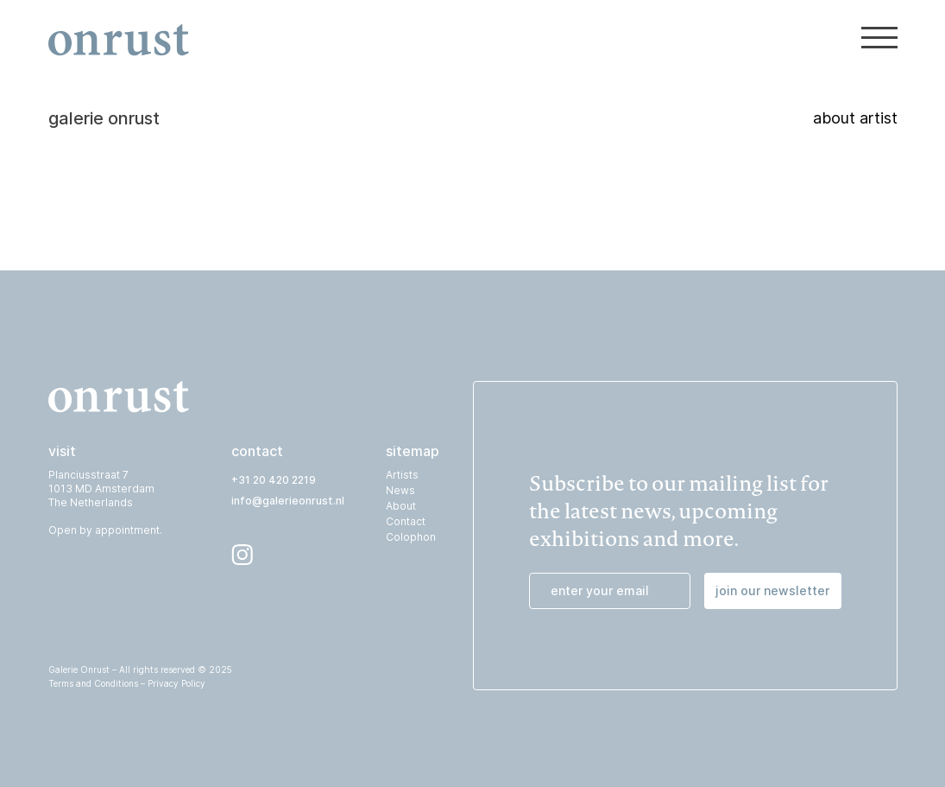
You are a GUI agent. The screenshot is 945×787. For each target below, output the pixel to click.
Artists (402, 474)
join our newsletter (772, 590)
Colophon (411, 536)
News (400, 490)
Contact (405, 521)
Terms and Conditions (93, 683)
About (401, 505)
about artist (855, 92)
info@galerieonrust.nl (287, 500)
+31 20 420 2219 (273, 479)
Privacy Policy (176, 683)
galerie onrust (104, 92)
